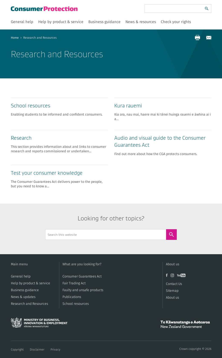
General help (20, 276)
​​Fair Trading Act (74, 283)
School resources (30, 106)
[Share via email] (208, 37)
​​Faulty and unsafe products (82, 290)
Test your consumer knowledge (47, 173)
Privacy (55, 349)
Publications (71, 297)
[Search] (207, 8)
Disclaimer (37, 349)
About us (172, 297)
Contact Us (174, 284)
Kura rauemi (128, 106)
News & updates (23, 297)
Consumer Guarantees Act (82, 276)
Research (21, 138)
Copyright (17, 349)
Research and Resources (29, 303)
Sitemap (172, 290)
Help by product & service (30, 283)
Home (15, 37)
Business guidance (25, 290)
